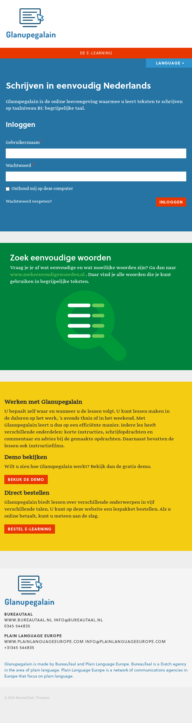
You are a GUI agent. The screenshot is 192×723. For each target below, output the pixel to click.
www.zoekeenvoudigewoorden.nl (47, 274)
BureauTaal (24, 698)
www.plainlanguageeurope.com (44, 641)
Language (170, 63)
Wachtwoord (20, 165)
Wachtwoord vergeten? (29, 201)
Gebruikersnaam (24, 142)
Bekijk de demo (26, 479)
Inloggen (171, 202)
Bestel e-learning (30, 529)
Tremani (43, 698)
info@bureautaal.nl (78, 620)
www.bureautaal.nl (28, 620)
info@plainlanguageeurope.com (125, 641)
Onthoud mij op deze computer (39, 188)
